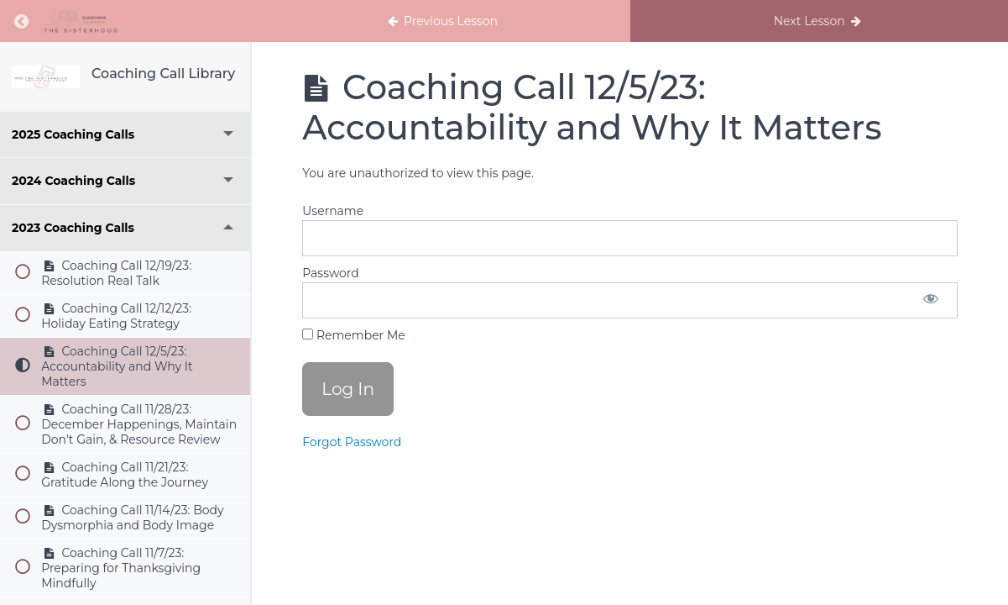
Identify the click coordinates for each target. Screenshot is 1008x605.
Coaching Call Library (163, 74)
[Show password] (931, 300)
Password (330, 273)
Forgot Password (351, 442)
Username (332, 210)
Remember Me (353, 335)
